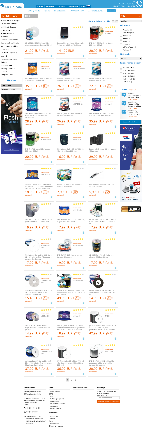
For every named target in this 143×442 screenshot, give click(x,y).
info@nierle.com (31, 412)
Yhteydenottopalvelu (33, 394)
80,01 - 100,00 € (128, 79)
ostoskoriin (29, 54)
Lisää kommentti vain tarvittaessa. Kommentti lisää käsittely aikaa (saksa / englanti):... (35, 420)
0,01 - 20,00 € (127, 68)
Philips (125, 44)
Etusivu (40, 6)
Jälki (51, 396)
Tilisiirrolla (53, 416)
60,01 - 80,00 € (127, 76)
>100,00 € (126, 82)
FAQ (51, 394)
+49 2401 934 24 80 (32, 408)
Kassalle (60, 6)
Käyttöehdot (54, 401)
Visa (51, 421)
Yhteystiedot (72, 6)
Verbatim (126, 30)
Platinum (125, 50)
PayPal (52, 419)
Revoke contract (55, 409)
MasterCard (54, 424)
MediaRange (127, 33)
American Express (56, 426)
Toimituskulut (54, 392)
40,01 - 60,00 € (127, 73)
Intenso (125, 38)
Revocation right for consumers (56, 405)
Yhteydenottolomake (33, 392)
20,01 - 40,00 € (128, 70)
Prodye (125, 36)
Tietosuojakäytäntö (56, 399)
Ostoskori (50, 6)
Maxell (125, 41)
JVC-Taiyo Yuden (128, 47)
